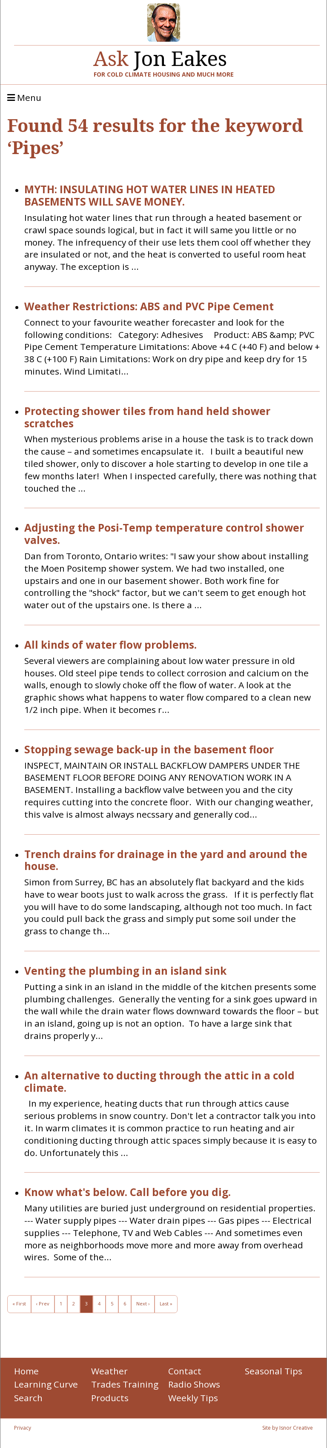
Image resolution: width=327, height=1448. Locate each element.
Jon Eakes (160, 55)
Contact (184, 1371)
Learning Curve (46, 1384)
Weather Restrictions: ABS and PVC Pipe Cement (149, 306)
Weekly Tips (193, 1398)
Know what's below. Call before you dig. (127, 1192)
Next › (142, 1303)
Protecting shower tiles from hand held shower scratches (147, 417)
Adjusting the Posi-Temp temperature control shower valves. (164, 534)
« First (19, 1303)
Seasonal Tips (273, 1371)
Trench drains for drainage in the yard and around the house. (165, 860)
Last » (166, 1303)
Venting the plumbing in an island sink (125, 971)
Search (28, 1398)
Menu (24, 97)
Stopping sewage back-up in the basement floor (149, 750)
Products (110, 1398)
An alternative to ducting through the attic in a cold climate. (159, 1082)
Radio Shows (194, 1384)
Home (26, 1371)
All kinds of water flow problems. (110, 645)
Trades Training (124, 1384)
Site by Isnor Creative (287, 1427)
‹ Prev (42, 1303)
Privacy (22, 1427)
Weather (109, 1371)
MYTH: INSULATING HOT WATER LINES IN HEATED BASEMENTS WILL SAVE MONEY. (149, 195)
